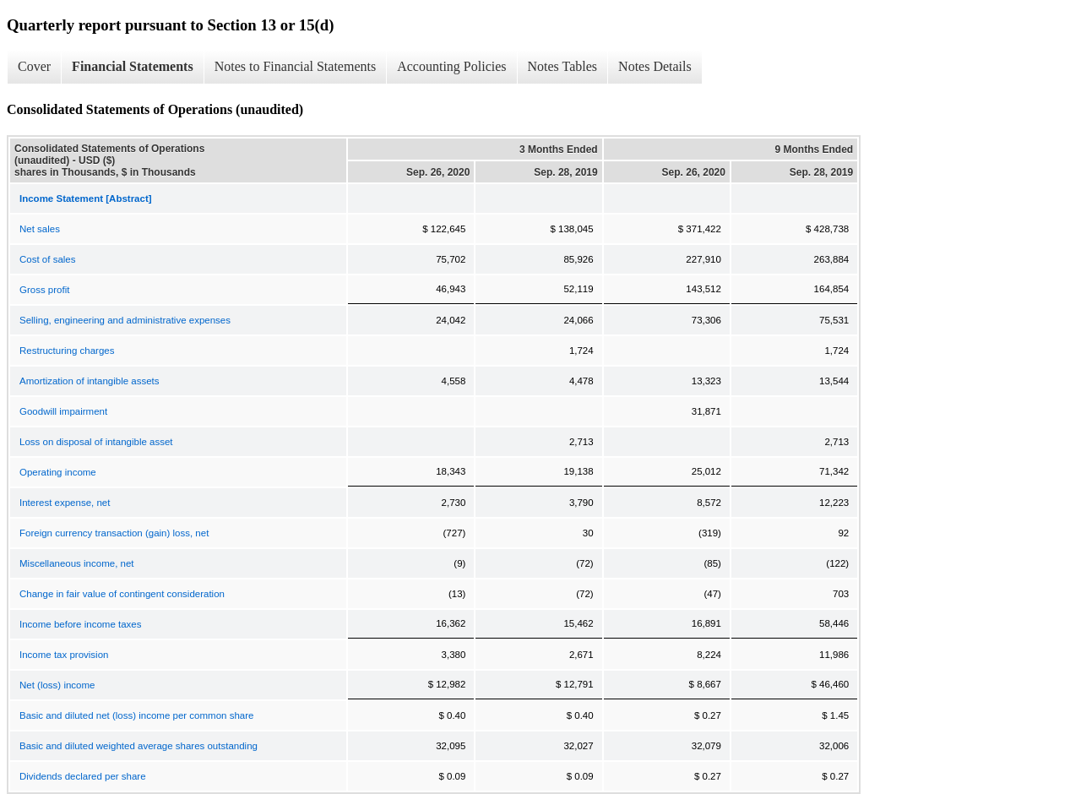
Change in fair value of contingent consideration (122, 594)
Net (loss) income (57, 685)
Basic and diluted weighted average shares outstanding (138, 746)
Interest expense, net (64, 503)
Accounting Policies (451, 66)
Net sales (39, 229)
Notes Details (655, 66)
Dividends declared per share (82, 776)
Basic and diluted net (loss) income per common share (136, 715)
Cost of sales (47, 259)
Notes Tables (563, 66)
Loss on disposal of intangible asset (96, 442)
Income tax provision (63, 655)
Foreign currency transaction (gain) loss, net (114, 533)
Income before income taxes (80, 624)
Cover (34, 66)
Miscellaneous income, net (76, 563)
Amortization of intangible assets (89, 381)
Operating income (57, 472)
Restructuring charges (67, 350)
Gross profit (44, 290)
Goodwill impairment (63, 411)
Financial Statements (132, 66)
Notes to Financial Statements (296, 66)
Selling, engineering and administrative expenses (125, 320)
